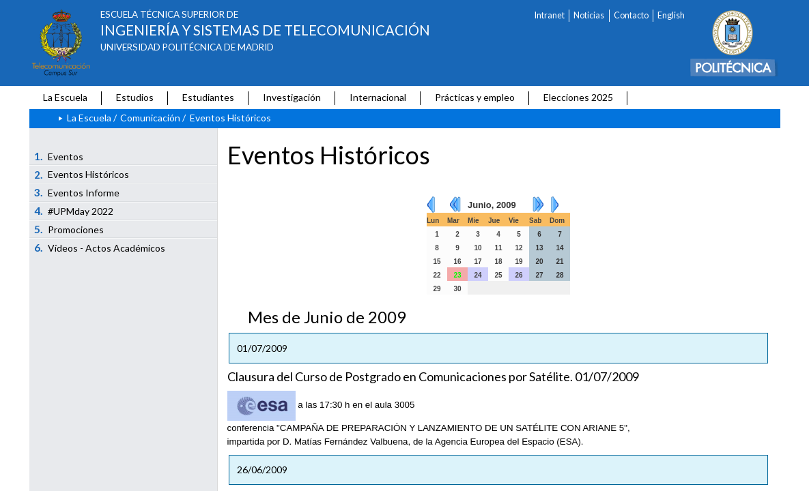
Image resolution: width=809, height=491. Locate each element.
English (671, 15)
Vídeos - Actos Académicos (99, 247)
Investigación (292, 97)
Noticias (588, 15)
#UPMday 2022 (73, 211)
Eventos (58, 156)
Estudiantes (208, 97)
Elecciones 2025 (578, 97)
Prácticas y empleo (475, 97)
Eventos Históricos (81, 174)
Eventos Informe (76, 192)
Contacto (631, 15)
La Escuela (65, 97)
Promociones (69, 229)
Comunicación (150, 117)
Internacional (378, 97)
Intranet (550, 15)
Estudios (135, 97)
